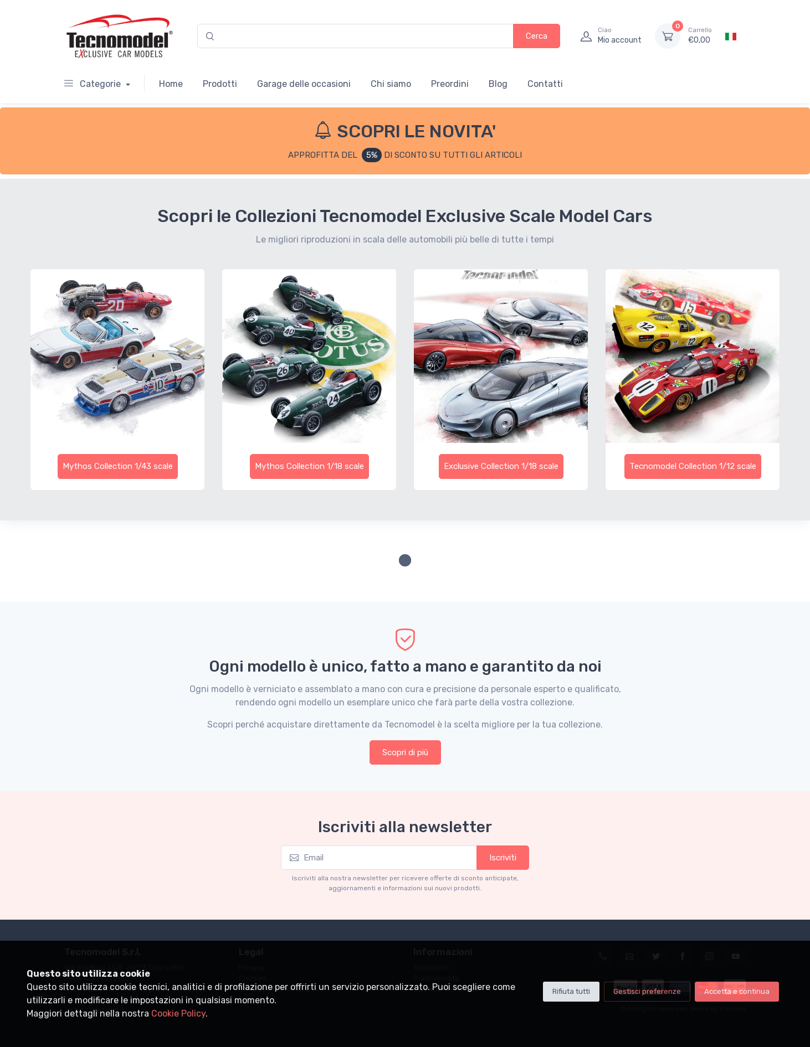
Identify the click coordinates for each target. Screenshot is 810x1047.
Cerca (536, 36)
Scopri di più (405, 752)
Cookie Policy (178, 1013)
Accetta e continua (737, 991)
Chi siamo (391, 84)
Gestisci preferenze (647, 991)
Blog (498, 84)
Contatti (545, 84)
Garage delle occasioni (304, 84)
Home (171, 84)
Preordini (450, 84)
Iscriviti (502, 858)
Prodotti (220, 84)
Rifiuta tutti (571, 991)
